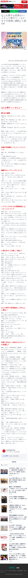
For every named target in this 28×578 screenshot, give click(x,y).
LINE (14, 11)
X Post (5, 11)
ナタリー (7, 2)
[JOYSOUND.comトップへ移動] (24, 2)
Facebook (22, 11)
